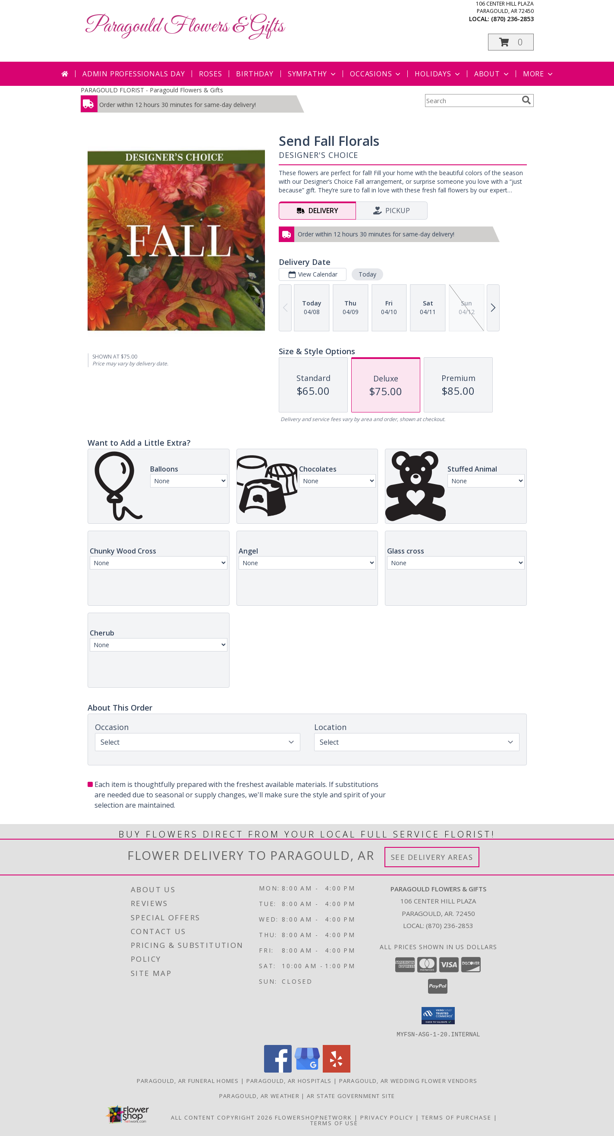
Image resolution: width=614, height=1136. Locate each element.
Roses (210, 74)
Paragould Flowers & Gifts (184, 26)
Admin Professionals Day (133, 74)
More (538, 74)
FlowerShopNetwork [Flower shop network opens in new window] (313, 1117)
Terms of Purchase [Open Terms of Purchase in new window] (456, 1117)
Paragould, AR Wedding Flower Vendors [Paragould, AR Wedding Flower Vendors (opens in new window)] (408, 1080)
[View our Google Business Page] (307, 1070)
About (492, 74)
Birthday (254, 74)
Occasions (376, 74)
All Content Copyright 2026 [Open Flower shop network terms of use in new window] (222, 1117)
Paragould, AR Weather (259, 1095)
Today (367, 274)
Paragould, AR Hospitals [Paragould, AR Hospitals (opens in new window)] (289, 1080)
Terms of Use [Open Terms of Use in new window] (334, 1123)
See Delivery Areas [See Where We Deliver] (432, 857)
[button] (511, 42)
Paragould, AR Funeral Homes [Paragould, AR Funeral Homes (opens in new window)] (188, 1080)
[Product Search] (471, 100)
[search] (526, 100)
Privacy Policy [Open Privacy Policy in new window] (386, 1117)
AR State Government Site (351, 1095)
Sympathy (312, 74)
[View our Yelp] (336, 1070)
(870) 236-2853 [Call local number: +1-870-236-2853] (512, 19)
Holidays (438, 74)
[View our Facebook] (278, 1070)
